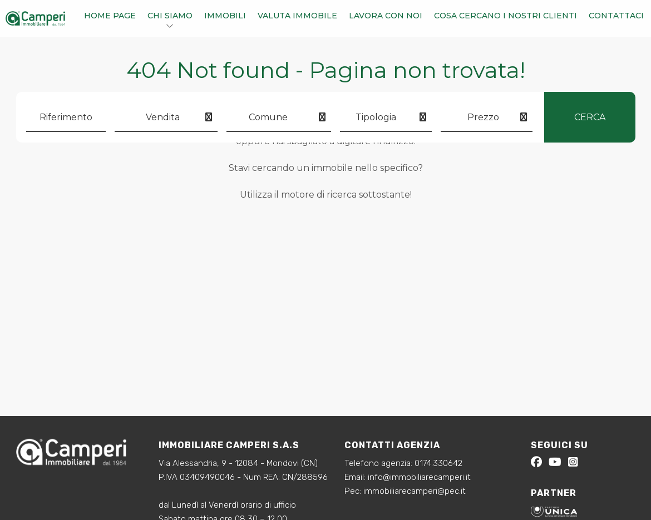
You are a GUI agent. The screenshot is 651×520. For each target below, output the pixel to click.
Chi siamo (170, 16)
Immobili (225, 16)
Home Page (110, 16)
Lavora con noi (385, 16)
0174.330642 (438, 463)
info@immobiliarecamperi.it (419, 477)
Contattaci (616, 16)
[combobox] (166, 117)
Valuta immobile (297, 16)
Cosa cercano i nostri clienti (505, 16)
